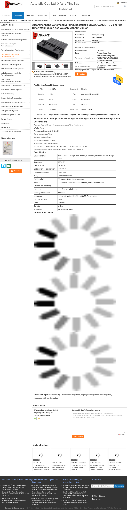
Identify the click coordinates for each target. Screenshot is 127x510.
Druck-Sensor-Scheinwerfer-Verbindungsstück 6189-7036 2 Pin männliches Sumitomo (44, 494)
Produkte (18, 16)
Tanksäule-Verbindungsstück (11, 131)
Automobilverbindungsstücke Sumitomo (11, 34)
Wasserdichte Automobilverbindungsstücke (11, 80)
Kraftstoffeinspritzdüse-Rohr (10, 115)
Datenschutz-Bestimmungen (14, 508)
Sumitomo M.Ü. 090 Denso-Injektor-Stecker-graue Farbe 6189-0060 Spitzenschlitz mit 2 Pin (14, 487)
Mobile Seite (96, 499)
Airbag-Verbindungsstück (9, 111)
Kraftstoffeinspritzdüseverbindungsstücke (15, 29)
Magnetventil (5, 127)
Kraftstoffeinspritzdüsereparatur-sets (13, 102)
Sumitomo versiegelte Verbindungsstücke (8, 45)
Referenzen (85, 16)
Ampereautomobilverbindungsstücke (46, 398)
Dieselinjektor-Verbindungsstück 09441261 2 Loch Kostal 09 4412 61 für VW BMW (15, 494)
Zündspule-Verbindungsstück (11, 65)
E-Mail (94, 496)
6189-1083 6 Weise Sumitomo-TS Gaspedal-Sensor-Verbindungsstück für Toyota (76, 502)
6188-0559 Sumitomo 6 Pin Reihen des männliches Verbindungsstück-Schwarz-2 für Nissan (76, 487)
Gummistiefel (5, 123)
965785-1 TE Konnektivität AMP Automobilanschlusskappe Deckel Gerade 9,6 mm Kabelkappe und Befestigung (41, 468)
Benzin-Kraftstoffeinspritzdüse (11, 98)
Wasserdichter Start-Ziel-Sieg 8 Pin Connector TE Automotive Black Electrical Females (116, 467)
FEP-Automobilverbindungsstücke (12, 69)
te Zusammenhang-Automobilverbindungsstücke (63, 395)
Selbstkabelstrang (7, 94)
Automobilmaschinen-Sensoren (12, 106)
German (123, 3)
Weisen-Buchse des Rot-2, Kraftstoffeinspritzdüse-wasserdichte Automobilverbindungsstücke (14, 500)
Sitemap (102, 496)
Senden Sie (119, 486)
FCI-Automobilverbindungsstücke (12, 60)
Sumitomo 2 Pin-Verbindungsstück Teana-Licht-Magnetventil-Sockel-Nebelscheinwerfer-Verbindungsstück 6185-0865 (75, 495)
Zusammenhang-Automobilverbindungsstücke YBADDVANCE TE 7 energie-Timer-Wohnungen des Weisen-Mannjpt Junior (52, 74)
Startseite (6, 16)
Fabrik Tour (42, 16)
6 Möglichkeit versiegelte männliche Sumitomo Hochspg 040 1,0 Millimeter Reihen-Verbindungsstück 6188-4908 (45, 487)
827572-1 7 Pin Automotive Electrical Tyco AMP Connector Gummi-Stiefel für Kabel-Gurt (59, 467)
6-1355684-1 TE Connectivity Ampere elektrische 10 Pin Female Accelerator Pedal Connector (97, 467)
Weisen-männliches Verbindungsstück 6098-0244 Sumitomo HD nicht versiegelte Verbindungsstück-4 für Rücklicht (45, 501)
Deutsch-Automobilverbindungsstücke (14, 40)
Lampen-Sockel (6, 119)
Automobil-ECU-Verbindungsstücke (13, 85)
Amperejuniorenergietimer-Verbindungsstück (96, 395)
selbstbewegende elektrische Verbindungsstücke (11, 74)
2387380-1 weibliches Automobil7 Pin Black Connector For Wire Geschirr (78, 466)
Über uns (30, 16)
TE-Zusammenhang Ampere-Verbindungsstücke (34, 20)
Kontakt (73, 16)
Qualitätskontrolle (59, 16)
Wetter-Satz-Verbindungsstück (11, 90)
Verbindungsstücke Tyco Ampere (12, 50)
